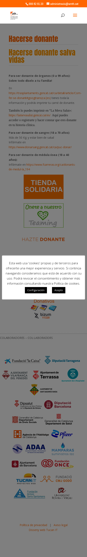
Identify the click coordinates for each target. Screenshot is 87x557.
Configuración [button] (36, 290)
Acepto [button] (58, 290)
